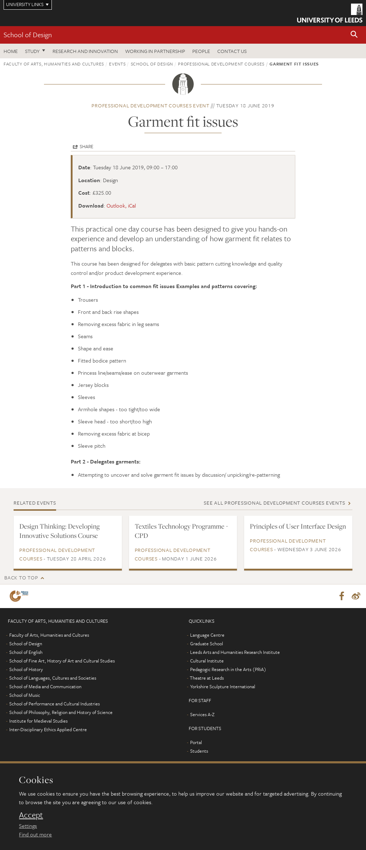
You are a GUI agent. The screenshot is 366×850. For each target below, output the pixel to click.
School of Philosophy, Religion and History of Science (61, 712)
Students (199, 750)
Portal (196, 742)
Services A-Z (202, 714)
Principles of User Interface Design (298, 526)
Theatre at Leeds (207, 677)
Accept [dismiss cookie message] (31, 815)
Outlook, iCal (121, 205)
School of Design (28, 34)
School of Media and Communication (45, 686)
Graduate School (206, 643)
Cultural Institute (207, 660)
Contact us (232, 51)
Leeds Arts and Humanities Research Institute (235, 652)
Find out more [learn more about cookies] (35, 834)
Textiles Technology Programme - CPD (181, 530)
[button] (354, 35)
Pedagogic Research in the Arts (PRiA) (228, 669)
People (201, 51)
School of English (26, 652)
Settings (28, 826)
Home (11, 51)
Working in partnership (155, 51)
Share (86, 146)
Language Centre (207, 634)
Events (117, 63)
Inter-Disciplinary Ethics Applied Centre (48, 729)
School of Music (24, 695)
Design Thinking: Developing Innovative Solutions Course (59, 530)
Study (32, 51)
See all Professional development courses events (274, 502)
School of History (26, 669)
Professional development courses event (150, 105)
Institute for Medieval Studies (38, 720)
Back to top (21, 577)
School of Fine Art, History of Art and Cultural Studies (62, 660)
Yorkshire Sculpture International (222, 686)
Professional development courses (221, 63)
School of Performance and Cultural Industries (54, 703)
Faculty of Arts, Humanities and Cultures (54, 63)
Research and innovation (85, 51)
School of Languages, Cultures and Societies (52, 677)
